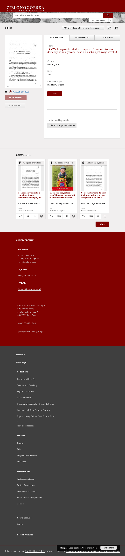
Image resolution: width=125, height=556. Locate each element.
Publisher (21, 461)
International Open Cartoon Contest (33, 410)
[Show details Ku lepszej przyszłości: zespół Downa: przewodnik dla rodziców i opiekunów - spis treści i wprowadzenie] (73, 216)
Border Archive (24, 397)
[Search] (108, 15)
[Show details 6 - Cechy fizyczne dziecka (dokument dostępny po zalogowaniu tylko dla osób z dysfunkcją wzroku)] (104, 216)
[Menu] (121, 2)
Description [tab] (56, 37)
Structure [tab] (108, 37)
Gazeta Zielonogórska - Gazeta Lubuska (35, 403)
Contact (20, 503)
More (102, 224)
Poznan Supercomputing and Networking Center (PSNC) (93, 551)
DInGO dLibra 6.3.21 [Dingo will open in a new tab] (35, 551)
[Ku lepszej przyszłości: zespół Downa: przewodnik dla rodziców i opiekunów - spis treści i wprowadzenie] (62, 176)
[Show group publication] (31, 163)
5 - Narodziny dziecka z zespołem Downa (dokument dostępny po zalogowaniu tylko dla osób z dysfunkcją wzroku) (30, 195)
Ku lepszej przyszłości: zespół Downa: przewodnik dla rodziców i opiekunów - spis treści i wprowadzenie (62, 195)
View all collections (25, 425)
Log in (20, 524)
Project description (25, 479)
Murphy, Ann (53, 64)
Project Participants (26, 485)
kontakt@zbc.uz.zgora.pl (29, 289)
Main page (21, 362)
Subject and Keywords (27, 455)
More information (89, 548)
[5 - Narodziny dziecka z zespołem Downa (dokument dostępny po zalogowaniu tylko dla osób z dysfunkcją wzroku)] (31, 176)
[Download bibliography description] (27, 216)
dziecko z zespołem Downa (62, 125)
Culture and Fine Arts (27, 379)
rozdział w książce (55, 84)
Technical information (27, 491)
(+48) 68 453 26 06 (27, 323)
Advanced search (98, 20)
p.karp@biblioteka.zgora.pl (30, 331)
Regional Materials (25, 391)
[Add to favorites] (109, 28)
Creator (20, 443)
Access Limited (17, 91)
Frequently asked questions (29, 497)
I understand (108, 548)
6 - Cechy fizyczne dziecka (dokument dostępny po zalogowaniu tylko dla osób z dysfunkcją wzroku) (94, 195)
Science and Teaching (27, 385)
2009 (49, 74)
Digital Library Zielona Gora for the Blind (35, 416)
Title (19, 449)
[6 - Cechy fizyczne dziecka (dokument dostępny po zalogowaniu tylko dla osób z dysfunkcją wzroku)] (94, 176)
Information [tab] (82, 37)
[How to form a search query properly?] (110, 20)
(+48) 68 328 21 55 (27, 275)
